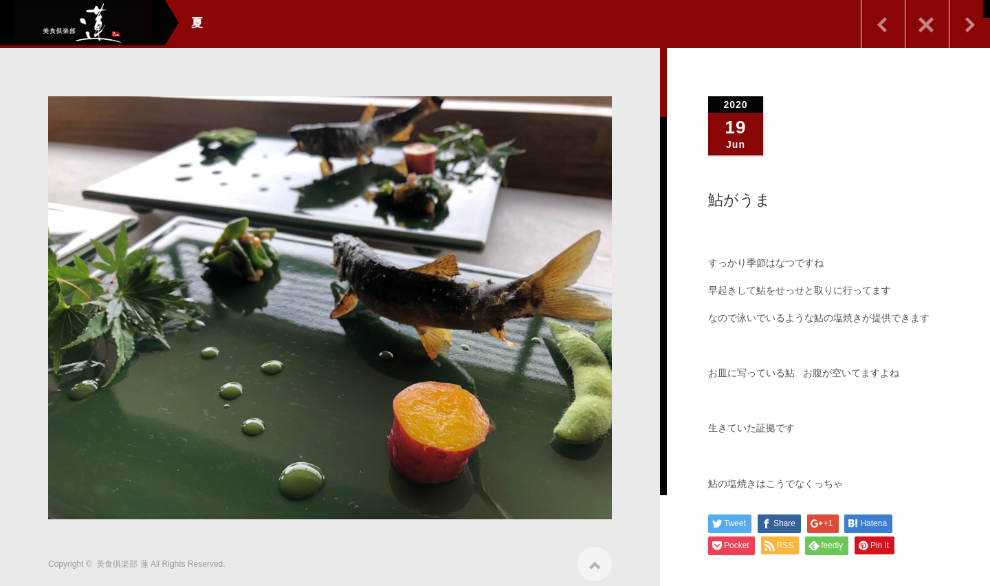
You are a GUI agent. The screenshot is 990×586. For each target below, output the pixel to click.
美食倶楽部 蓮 (122, 559)
